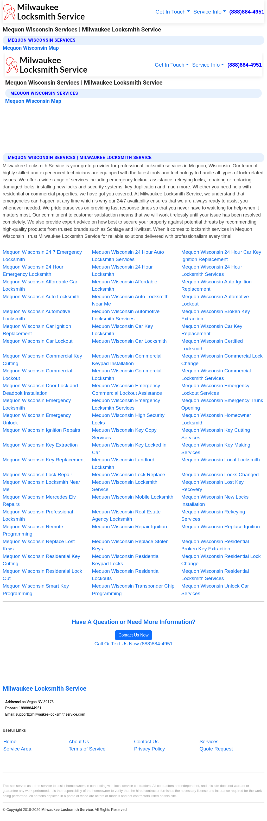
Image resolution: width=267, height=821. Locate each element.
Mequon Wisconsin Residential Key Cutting (41, 560)
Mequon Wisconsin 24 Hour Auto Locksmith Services (128, 255)
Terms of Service (87, 749)
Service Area (17, 749)
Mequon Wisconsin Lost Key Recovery (212, 485)
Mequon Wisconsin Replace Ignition (220, 526)
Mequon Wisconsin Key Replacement (44, 459)
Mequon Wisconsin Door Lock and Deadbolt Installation (40, 389)
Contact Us (146, 741)
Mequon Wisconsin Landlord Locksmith (123, 463)
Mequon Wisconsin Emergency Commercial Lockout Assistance (127, 389)
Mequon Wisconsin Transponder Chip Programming (133, 589)
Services (209, 741)
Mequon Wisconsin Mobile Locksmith (132, 497)
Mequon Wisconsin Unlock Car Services (215, 589)
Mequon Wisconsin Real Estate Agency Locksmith (126, 515)
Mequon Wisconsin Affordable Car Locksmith (40, 285)
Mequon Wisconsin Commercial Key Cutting (42, 359)
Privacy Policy (149, 749)
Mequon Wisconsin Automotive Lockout (215, 300)
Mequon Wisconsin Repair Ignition (129, 526)
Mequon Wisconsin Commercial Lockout (37, 374)
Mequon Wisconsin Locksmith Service (124, 485)
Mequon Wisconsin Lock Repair (37, 474)
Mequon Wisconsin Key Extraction (40, 445)
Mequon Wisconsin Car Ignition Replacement (37, 329)
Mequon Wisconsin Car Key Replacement (211, 329)
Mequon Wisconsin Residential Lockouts (126, 574)
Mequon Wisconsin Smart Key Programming (36, 589)
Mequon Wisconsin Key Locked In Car (129, 448)
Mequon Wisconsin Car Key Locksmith (122, 329)
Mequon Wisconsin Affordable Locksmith (124, 285)
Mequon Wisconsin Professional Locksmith (38, 515)
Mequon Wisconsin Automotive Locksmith (36, 315)
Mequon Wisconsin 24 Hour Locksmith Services (211, 270)
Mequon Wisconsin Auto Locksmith (41, 296)
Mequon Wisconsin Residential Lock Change (221, 560)
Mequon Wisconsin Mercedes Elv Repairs (39, 500)
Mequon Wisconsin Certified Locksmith (212, 344)
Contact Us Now (133, 635)
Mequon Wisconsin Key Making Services (215, 448)
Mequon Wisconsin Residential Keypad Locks (126, 560)
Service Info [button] (207, 12)
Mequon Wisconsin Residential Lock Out (42, 574)
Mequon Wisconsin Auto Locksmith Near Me (130, 300)
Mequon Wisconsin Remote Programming (33, 530)
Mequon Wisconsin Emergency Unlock (37, 418)
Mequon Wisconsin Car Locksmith (129, 341)
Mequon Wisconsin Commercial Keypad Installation (126, 359)
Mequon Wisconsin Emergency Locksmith (37, 404)
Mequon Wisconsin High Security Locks (128, 418)
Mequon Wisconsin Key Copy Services (124, 433)
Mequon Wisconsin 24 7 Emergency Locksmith (42, 255)
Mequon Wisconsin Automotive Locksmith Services (126, 315)
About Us (79, 741)
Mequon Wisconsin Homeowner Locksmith (216, 418)
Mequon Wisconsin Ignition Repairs (41, 430)
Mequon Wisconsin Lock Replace (128, 474)
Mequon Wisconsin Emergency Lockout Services (215, 389)
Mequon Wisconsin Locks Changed (220, 474)
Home (10, 741)
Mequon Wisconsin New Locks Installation (215, 500)
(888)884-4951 (246, 12)
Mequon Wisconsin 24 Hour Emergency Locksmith (33, 270)
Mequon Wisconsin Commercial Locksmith (126, 374)
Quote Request (216, 749)
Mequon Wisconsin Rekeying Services (213, 515)
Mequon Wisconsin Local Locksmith (220, 459)
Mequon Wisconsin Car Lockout (37, 341)
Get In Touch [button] (170, 12)
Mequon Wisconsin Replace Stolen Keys (130, 545)
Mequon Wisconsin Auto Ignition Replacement (216, 285)
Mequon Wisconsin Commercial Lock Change (222, 359)
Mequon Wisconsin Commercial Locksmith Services (216, 374)
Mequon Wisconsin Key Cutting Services (215, 433)
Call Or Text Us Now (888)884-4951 (133, 643)
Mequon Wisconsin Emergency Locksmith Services (126, 404)
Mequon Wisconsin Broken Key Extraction (215, 315)
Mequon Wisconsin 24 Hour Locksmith (122, 270)
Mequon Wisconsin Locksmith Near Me (41, 485)
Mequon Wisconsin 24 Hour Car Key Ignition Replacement (221, 255)
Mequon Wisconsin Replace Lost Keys (39, 545)
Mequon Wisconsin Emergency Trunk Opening (222, 404)
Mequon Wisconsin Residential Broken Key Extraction (215, 545)
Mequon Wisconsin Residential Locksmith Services (215, 574)
